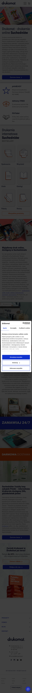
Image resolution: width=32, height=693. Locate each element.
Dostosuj (16, 362)
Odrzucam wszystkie (16, 368)
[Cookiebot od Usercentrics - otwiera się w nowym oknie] (23, 323)
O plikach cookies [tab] (24, 328)
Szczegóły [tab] (13, 328)
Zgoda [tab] (5, 328)
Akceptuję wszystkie (16, 357)
